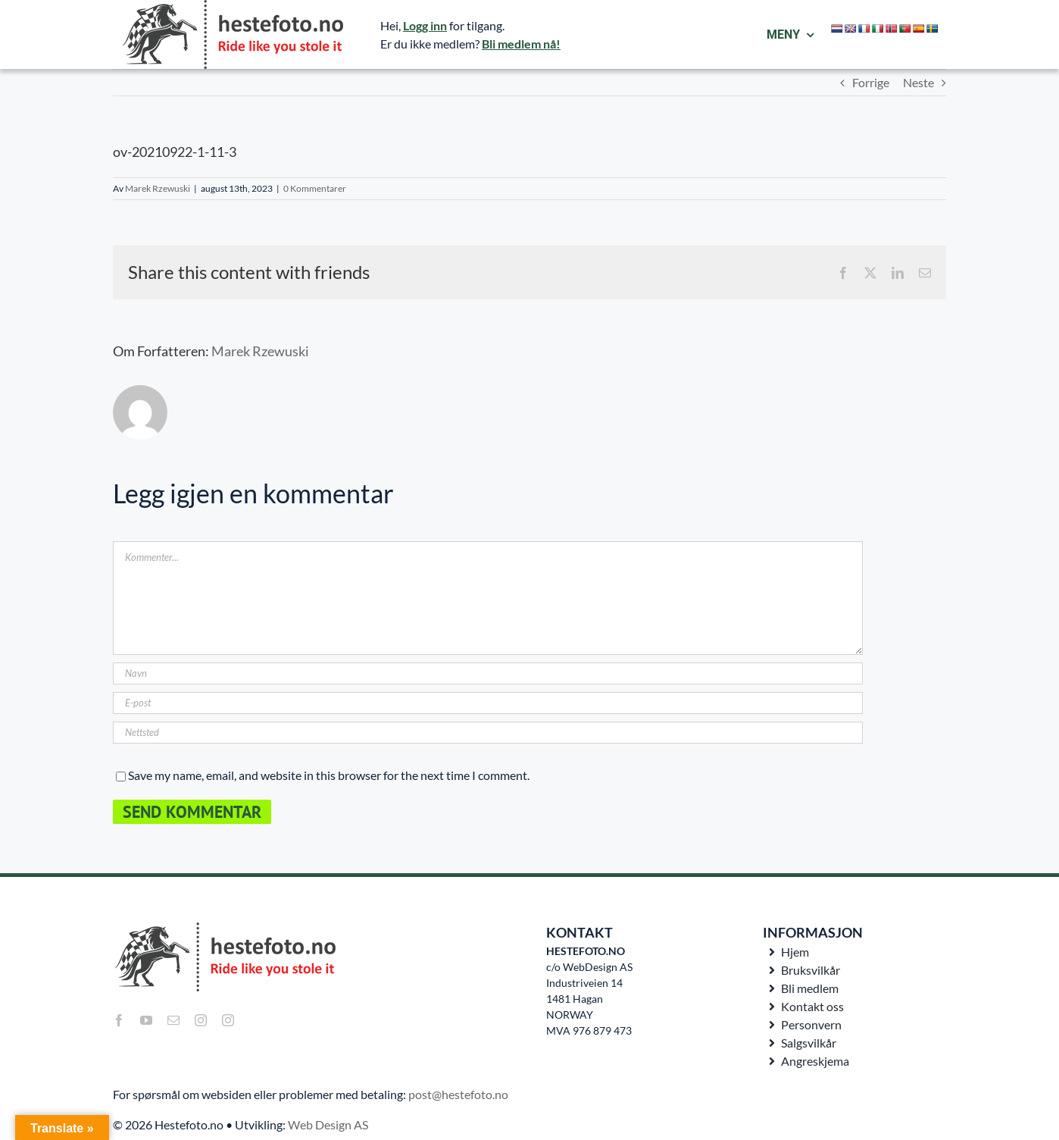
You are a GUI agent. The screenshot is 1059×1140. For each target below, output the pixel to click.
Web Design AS (328, 1124)
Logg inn (425, 25)
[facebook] (119, 1020)
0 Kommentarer (314, 188)
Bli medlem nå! (521, 43)
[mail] (173, 1020)
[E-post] (488, 703)
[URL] (488, 733)
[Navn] (488, 673)
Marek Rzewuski (157, 188)
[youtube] (146, 1020)
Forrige (870, 82)
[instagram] (201, 1020)
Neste (918, 82)
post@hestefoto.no (458, 1094)
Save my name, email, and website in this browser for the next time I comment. (329, 775)
